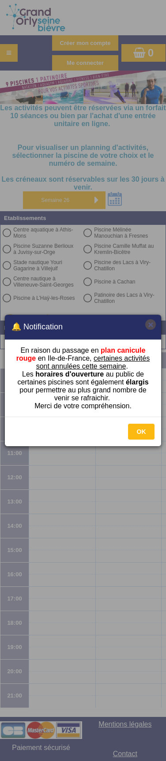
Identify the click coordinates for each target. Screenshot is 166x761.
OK (141, 431)
